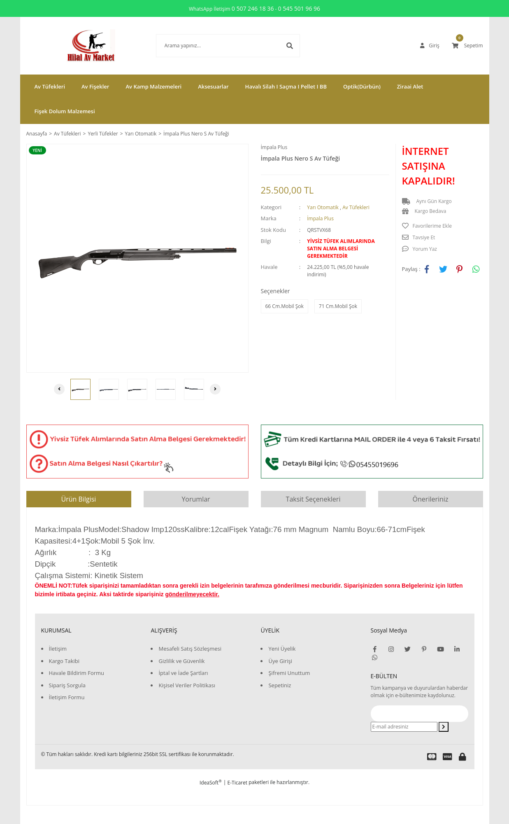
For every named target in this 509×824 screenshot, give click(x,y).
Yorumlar (195, 499)
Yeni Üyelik (281, 648)
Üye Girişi (280, 661)
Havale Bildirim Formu (77, 673)
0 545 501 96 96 (299, 8)
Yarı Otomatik (323, 207)
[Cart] (467, 45)
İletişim (58, 648)
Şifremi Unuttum (289, 673)
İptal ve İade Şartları (183, 673)
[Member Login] (429, 45)
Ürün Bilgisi (78, 499)
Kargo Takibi (64, 661)
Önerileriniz (431, 499)
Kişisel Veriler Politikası (186, 685)
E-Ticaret (238, 782)
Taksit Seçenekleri (313, 499)
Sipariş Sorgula (67, 685)
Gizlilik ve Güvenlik (181, 661)
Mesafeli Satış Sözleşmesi (189, 648)
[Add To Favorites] (442, 226)
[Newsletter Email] (404, 727)
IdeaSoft (211, 782)
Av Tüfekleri (355, 207)
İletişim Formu (67, 697)
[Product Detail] (39, 150)
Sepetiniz (279, 685)
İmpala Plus (274, 147)
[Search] (216, 45)
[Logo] (78, 45)
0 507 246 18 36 (253, 8)
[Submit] (444, 727)
